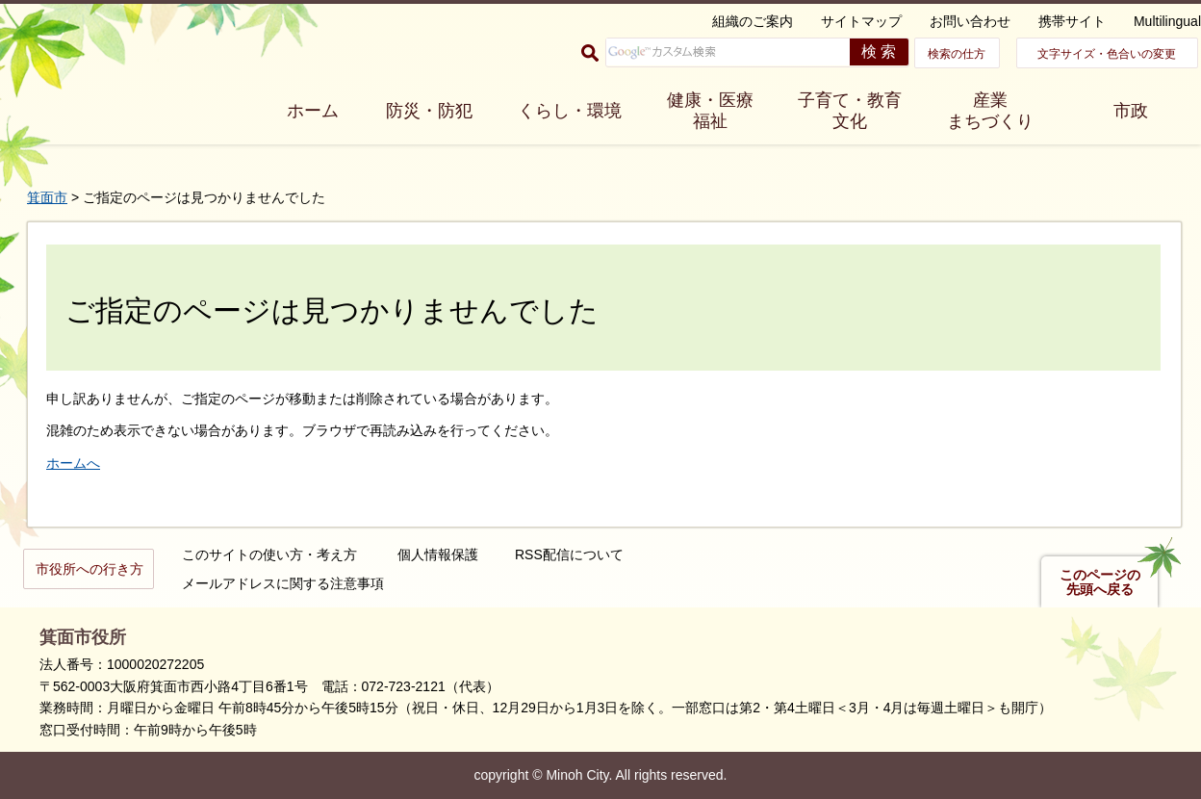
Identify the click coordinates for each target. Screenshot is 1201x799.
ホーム (313, 110)
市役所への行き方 (89, 569)
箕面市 (47, 197)
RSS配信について (569, 554)
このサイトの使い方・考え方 (269, 554)
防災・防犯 (429, 110)
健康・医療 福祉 (710, 110)
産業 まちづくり (990, 110)
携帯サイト (1072, 21)
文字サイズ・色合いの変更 (1106, 54)
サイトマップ (861, 21)
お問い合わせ (970, 21)
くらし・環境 (570, 110)
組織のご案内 (752, 21)
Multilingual (1167, 21)
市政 (1130, 110)
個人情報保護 (437, 554)
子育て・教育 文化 (850, 110)
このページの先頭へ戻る (1100, 582)
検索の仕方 (956, 54)
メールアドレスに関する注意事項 (283, 583)
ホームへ (73, 463)
